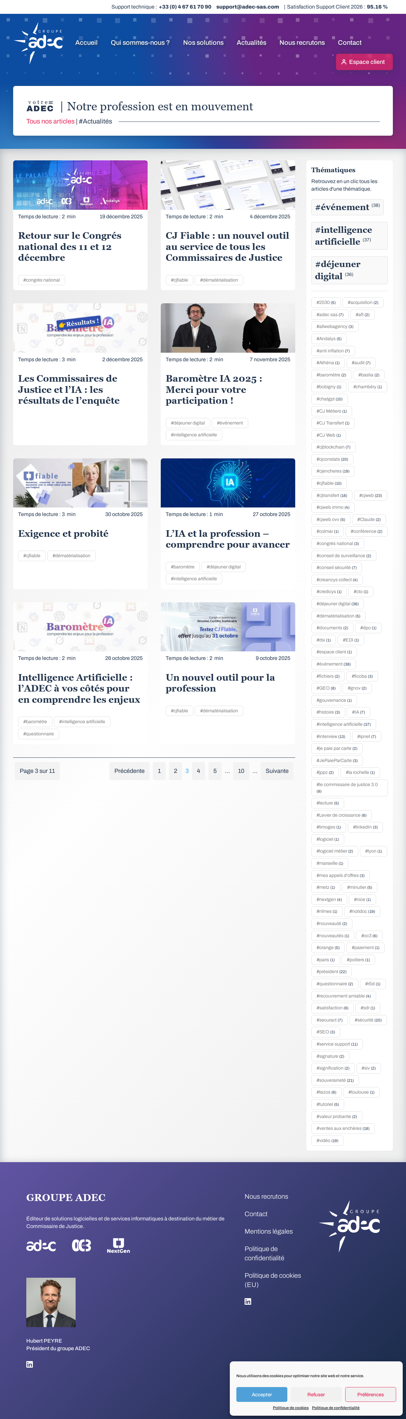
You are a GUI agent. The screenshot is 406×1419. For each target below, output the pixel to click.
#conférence (366, 531)
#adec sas (330, 314)
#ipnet (366, 736)
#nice (362, 899)
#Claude (369, 519)
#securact (330, 1020)
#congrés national (41, 280)
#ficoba (362, 676)
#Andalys (329, 338)
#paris (326, 959)
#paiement (365, 947)
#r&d (372, 983)
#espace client (334, 651)
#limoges (329, 827)
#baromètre (183, 566)
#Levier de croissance (342, 815)
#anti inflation (333, 350)
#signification (333, 1068)
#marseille (330, 863)
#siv (369, 1068)
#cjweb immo (333, 507)
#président (331, 971)
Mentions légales (269, 1231)
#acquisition (363, 302)
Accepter (262, 1394)
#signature (330, 1056)
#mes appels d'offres (341, 875)
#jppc (325, 772)
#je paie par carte (337, 748)
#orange (328, 947)
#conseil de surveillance (344, 555)
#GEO (326, 688)
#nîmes (327, 911)
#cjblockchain (333, 447)
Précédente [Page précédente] (129, 771)
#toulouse (361, 1092)
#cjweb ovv (331, 519)
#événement (230, 423)
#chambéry (367, 386)
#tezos (326, 1092)
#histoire (328, 712)
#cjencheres (333, 471)
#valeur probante (337, 1116)
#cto (361, 591)
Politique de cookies (291, 1407)
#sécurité (368, 1020)
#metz (326, 887)
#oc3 (369, 935)
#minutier (359, 887)
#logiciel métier (335, 851)
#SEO (326, 1031)
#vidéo (327, 1140)
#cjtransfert (332, 495)
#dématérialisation (219, 280)
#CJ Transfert (333, 423)
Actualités (251, 42)
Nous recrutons (302, 42)
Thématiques (333, 170)
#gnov (357, 688)
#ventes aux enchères (343, 1128)
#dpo (368, 627)
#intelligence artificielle (194, 434)
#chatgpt (330, 398)
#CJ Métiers (332, 411)
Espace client (367, 62)
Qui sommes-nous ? (140, 42)
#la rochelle (360, 772)
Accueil (86, 42)
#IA (358, 712)
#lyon (373, 851)
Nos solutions (203, 42)
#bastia (368, 374)
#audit (361, 362)
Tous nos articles (50, 121)
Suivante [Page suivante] (277, 771)
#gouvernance (334, 700)
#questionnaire (38, 733)
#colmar (328, 531)
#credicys (329, 591)
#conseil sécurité (337, 567)
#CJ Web (329, 435)
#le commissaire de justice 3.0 (347, 788)
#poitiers (358, 959)
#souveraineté (335, 1080)
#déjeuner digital (188, 423)
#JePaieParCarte (337, 760)
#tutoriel (328, 1104)
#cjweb (370, 495)
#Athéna (328, 362)
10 (241, 771)
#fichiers (328, 676)
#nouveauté (332, 923)
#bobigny (329, 386)
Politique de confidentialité (336, 1407)
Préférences (370, 1394)
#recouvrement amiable (344, 996)
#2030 (326, 302)
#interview (331, 736)
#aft (363, 314)
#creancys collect (337, 579)
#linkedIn (365, 827)
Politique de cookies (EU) (273, 1280)
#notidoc (362, 911)
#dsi (324, 640)
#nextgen (329, 899)
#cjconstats (332, 459)
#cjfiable (179, 280)
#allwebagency (335, 326)
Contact (350, 42)
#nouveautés (333, 935)
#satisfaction (332, 1007)
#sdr (368, 1007)
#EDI (351, 640)
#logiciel (328, 839)
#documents (332, 627)
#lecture (328, 803)
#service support (337, 1044)
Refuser (316, 1394)
